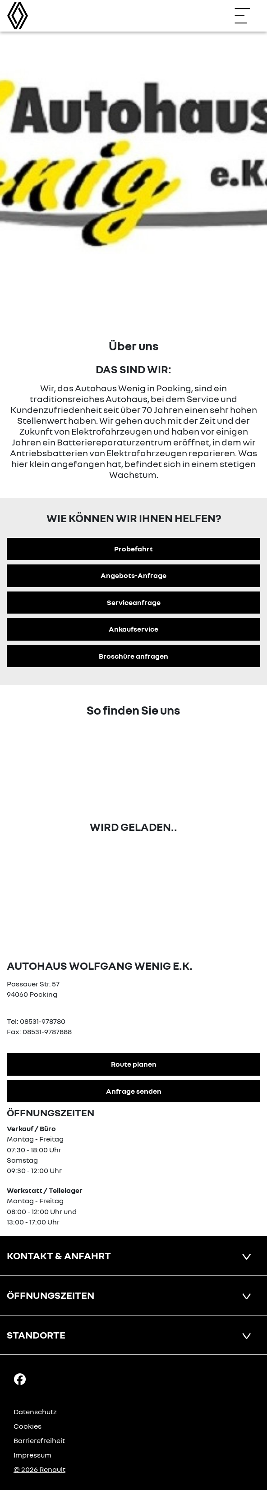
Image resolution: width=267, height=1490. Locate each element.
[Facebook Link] (20, 1378)
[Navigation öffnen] (246, 16)
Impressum (32, 1454)
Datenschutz (35, 1411)
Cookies (27, 1425)
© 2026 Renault (39, 1469)
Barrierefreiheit (39, 1440)
